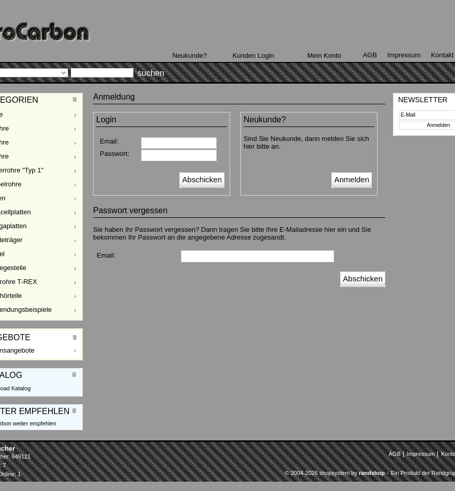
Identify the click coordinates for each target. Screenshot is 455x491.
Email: (109, 141)
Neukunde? (190, 55)
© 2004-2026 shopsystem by (335, 473)
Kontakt (442, 55)
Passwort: (114, 153)
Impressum (403, 55)
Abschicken (202, 179)
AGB (370, 55)
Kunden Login (253, 55)
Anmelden (351, 179)
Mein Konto (324, 55)
